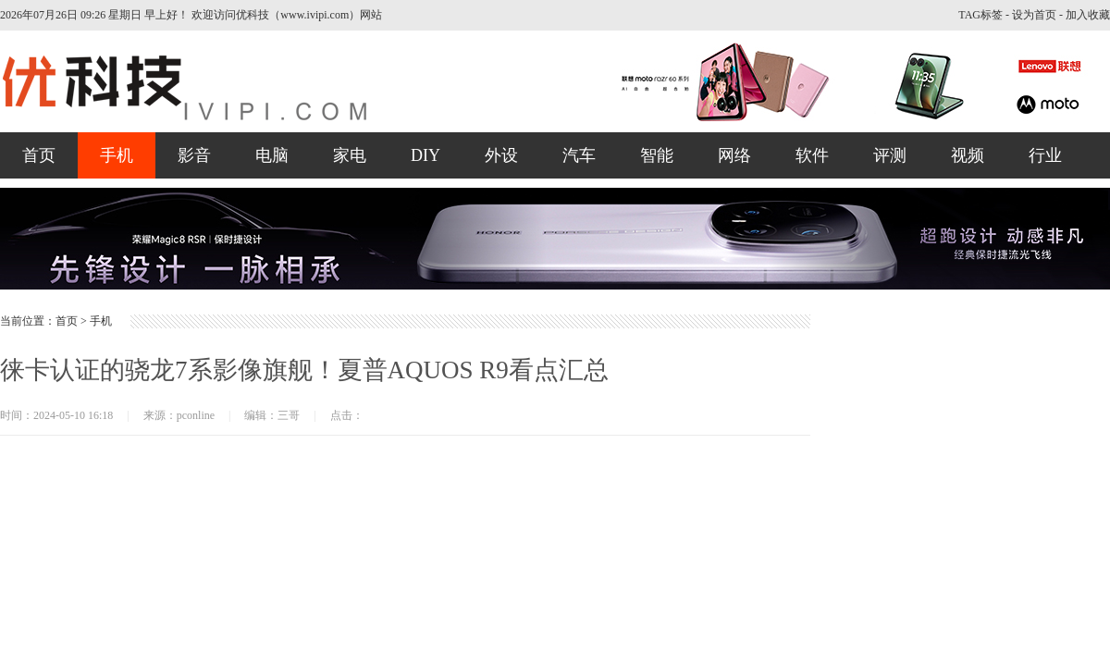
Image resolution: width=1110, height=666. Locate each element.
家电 (349, 155)
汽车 (579, 155)
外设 (501, 155)
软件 (812, 155)
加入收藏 (1088, 14)
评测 (889, 155)
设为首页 (1034, 14)
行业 (1045, 155)
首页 (39, 155)
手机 (116, 155)
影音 (194, 155)
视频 (967, 155)
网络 (734, 155)
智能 (656, 155)
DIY (425, 155)
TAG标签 (980, 14)
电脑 (272, 155)
